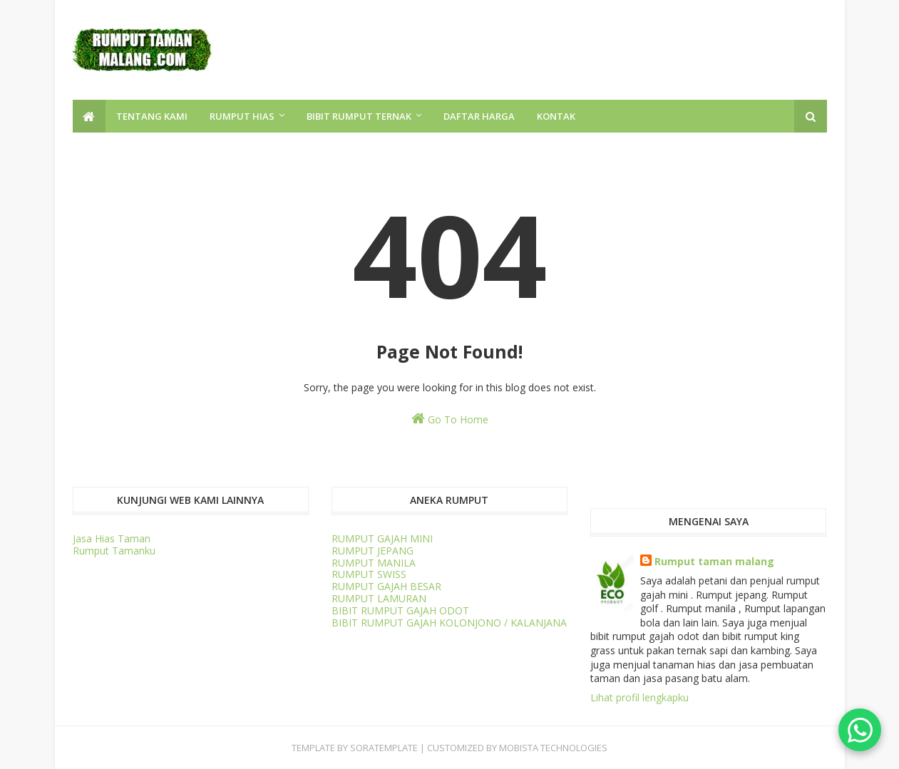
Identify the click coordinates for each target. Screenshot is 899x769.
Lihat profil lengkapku (639, 697)
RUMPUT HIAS (242, 116)
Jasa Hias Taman (111, 538)
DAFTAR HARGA (479, 116)
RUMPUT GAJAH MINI (382, 538)
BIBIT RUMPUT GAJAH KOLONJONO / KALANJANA (449, 622)
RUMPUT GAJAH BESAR (386, 586)
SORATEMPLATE (384, 747)
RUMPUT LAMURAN (379, 598)
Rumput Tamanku (114, 550)
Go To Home (449, 418)
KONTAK (556, 116)
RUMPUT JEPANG (372, 550)
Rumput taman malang (714, 561)
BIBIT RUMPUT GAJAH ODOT (400, 610)
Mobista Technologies (553, 747)
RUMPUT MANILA (374, 562)
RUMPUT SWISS (369, 574)
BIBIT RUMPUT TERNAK (359, 116)
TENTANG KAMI (151, 116)
